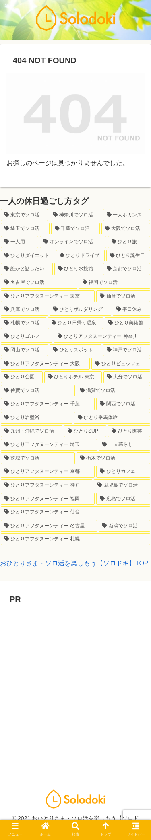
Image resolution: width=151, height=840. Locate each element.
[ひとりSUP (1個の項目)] (85, 431)
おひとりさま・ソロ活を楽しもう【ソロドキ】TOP (74, 563)
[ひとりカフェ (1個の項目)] (123, 472)
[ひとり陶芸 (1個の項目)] (129, 431)
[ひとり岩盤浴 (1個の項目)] (36, 418)
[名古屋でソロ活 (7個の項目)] (39, 283)
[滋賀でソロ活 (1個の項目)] (114, 391)
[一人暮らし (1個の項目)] (124, 445)
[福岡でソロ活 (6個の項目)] (115, 283)
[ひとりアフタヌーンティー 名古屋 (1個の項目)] (49, 526)
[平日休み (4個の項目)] (131, 310)
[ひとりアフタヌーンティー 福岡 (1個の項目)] (48, 499)
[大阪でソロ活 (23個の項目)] (125, 229)
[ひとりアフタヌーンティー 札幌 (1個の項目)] (75, 539)
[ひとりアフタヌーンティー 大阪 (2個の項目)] (45, 364)
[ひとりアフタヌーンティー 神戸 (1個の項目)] (46, 485)
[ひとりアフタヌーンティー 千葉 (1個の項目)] (48, 404)
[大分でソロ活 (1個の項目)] (126, 377)
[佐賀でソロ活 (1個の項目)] (38, 391)
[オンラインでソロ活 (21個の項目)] (73, 242)
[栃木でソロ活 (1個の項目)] (114, 458)
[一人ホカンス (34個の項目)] (126, 215)
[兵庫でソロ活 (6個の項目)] (24, 310)
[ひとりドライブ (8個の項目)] (80, 256)
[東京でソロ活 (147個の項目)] (24, 215)
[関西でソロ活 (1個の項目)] (123, 404)
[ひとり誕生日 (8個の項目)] (128, 256)
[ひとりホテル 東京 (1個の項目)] (73, 377)
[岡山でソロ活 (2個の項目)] (24, 350)
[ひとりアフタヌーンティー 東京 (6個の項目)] (48, 296)
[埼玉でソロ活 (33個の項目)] (25, 229)
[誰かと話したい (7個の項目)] (27, 269)
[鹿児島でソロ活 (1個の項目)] (122, 485)
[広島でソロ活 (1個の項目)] (123, 499)
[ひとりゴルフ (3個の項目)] (26, 337)
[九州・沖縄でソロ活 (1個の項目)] (31, 431)
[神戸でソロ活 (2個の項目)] (126, 350)
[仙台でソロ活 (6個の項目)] (123, 296)
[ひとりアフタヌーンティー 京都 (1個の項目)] (48, 472)
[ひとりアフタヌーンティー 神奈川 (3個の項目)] (102, 337)
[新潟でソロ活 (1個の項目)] (124, 526)
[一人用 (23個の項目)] (19, 242)
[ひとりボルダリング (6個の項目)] (80, 310)
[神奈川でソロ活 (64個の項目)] (75, 215)
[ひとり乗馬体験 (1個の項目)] (112, 418)
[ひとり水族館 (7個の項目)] (77, 269)
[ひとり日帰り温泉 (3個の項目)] (75, 323)
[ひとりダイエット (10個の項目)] (27, 256)
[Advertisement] (75, 681)
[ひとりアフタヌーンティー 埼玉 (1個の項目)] (49, 445)
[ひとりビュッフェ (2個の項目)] (120, 364)
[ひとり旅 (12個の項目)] (129, 242)
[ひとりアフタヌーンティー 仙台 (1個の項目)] (75, 512)
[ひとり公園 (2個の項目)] (22, 377)
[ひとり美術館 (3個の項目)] (127, 323)
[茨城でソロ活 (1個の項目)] (38, 458)
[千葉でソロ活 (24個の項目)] (75, 229)
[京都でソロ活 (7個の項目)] (126, 269)
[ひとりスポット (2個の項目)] (75, 350)
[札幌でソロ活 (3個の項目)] (23, 323)
